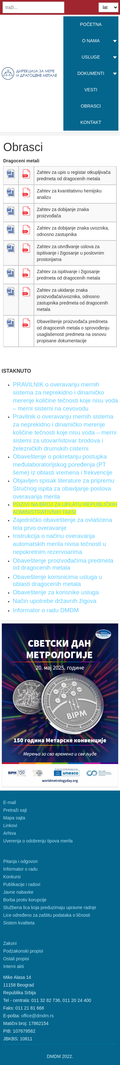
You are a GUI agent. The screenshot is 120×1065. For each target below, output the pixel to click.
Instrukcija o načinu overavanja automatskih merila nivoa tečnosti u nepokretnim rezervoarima (59, 543)
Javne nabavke (18, 892)
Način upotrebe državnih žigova (54, 601)
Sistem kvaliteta (19, 922)
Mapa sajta (14, 817)
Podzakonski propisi (23, 951)
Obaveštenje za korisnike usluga (56, 592)
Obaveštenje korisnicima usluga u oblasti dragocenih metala (57, 580)
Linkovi (10, 825)
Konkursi (11, 876)
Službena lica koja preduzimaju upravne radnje (49, 907)
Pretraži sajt (15, 810)
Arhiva (9, 833)
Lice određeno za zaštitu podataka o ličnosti (46, 915)
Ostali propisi (16, 958)
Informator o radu (20, 869)
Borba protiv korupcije (24, 899)
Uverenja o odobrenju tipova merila (38, 840)
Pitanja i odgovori (20, 861)
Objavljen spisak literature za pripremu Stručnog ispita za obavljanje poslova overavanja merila (63, 488)
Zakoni (10, 943)
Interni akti (13, 966)
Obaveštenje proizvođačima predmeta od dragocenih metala (63, 564)
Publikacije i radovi (21, 884)
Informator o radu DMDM (46, 610)
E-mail (9, 802)
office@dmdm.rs (37, 1015)
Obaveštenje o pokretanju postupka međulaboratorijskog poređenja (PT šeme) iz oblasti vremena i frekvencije (62, 464)
